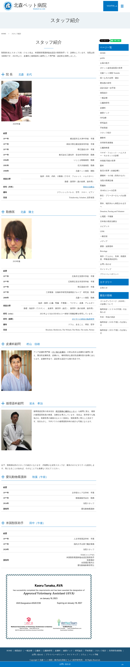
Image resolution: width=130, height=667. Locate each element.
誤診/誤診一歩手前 (107, 88)
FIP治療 (103, 118)
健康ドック (104, 113)
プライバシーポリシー (109, 274)
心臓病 (37, 651)
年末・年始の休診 (107, 317)
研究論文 (104, 123)
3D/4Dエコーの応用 (108, 191)
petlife (102, 58)
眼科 (102, 166)
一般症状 (104, 236)
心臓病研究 (104, 103)
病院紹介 (104, 93)
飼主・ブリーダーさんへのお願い (113, 197)
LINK (102, 231)
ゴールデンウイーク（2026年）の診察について (113, 302)
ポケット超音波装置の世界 (111, 68)
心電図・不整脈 (106, 216)
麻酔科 (103, 138)
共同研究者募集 (106, 143)
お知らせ (104, 288)
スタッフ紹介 (105, 133)
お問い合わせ (65, 664)
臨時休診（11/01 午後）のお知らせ (113, 323)
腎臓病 (103, 186)
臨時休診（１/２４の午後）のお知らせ (113, 310)
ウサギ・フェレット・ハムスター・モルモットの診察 (113, 154)
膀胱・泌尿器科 (106, 246)
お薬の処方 (104, 63)
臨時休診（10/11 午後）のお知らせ (113, 331)
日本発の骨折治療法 (108, 221)
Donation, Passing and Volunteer (112, 211)
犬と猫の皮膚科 (58, 352)
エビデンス (104, 226)
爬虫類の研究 (105, 83)
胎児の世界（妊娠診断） (110, 171)
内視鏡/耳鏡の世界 (107, 161)
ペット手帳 (93, 655)
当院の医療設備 (106, 181)
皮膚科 (103, 108)
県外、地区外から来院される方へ (113, 204)
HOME (3, 34)
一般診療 (104, 98)
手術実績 (104, 128)
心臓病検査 (104, 148)
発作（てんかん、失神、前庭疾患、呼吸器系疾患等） (113, 257)
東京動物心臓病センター (66, 411)
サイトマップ (105, 269)
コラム (83, 655)
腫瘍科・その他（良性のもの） (113, 176)
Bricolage (103, 251)
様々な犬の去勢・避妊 (109, 78)
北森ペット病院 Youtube (110, 73)
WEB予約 (111, 6)
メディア (104, 241)
